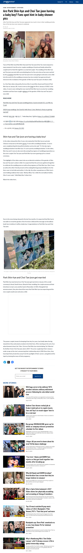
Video (77, 2)
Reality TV (60, 2)
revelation (10, 74)
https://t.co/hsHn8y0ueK (27, 121)
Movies (71, 2)
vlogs (31, 86)
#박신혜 (11, 116)
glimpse (25, 91)
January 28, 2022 (19, 128)
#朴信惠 (46, 121)
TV (66, 2)
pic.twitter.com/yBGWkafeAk (15, 124)
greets (25, 143)
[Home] (9, 2)
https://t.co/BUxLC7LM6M (46, 116)
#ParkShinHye (39, 121)
